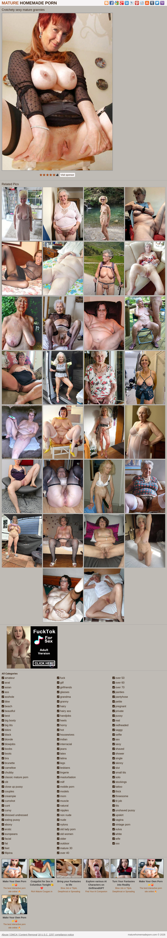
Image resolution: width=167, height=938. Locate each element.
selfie (117, 734)
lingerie (63, 772)
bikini (6, 730)
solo (116, 777)
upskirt (118, 815)
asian (6, 687)
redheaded (120, 725)
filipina (7, 852)
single (117, 758)
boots (6, 753)
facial (6, 838)
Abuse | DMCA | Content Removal (19, 934)
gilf (60, 682)
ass (5, 692)
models (63, 791)
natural (62, 805)
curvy (6, 810)
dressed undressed (15, 815)
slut (116, 767)
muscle (63, 800)
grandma (64, 696)
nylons (62, 824)
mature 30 (64, 848)
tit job (117, 800)
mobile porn (65, 786)
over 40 (63, 852)
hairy (61, 706)
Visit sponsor (67, 175)
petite (117, 701)
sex (116, 739)
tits (115, 805)
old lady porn (66, 829)
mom (61, 796)
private (118, 711)
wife (116, 838)
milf (60, 782)
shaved (118, 748)
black (6, 734)
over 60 (118, 682)
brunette (8, 763)
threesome (120, 796)
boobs (7, 748)
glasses (63, 692)
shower (118, 753)
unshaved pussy (123, 810)
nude (61, 819)
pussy (117, 715)
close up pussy (12, 786)
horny (62, 725)
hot (60, 730)
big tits (7, 725)
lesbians (63, 767)
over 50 (118, 677)
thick (116, 791)
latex (61, 753)
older (61, 838)
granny (62, 701)
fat (5, 843)
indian (62, 739)
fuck (61, 677)
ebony (7, 824)
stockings (119, 782)
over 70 (118, 687)
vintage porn (121, 824)
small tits (119, 772)
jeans (62, 748)
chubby (8, 772)
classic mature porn (15, 777)
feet (5, 848)
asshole (8, 696)
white (117, 834)
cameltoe (9, 767)
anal (6, 682)
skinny (117, 763)
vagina (118, 819)
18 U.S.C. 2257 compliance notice (56, 934)
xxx (116, 843)
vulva (117, 829)
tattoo (117, 786)
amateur (8, 677)
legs (61, 763)
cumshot (8, 800)
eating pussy (11, 819)
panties (118, 692)
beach (7, 706)
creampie (9, 796)
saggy (117, 730)
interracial (64, 744)
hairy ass (64, 711)
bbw (6, 701)
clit (5, 782)
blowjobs (8, 744)
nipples (63, 810)
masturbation (66, 777)
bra (5, 758)
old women (65, 834)
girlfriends (64, 687)
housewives (65, 734)
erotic (6, 829)
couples (8, 791)
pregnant (119, 706)
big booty (9, 720)
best (6, 715)
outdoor (63, 843)
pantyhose (120, 696)
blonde (7, 739)
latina (62, 758)
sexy (116, 744)
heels (62, 720)
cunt (6, 805)
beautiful (8, 711)
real (116, 720)
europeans (10, 834)
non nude (64, 815)
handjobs (64, 715)
